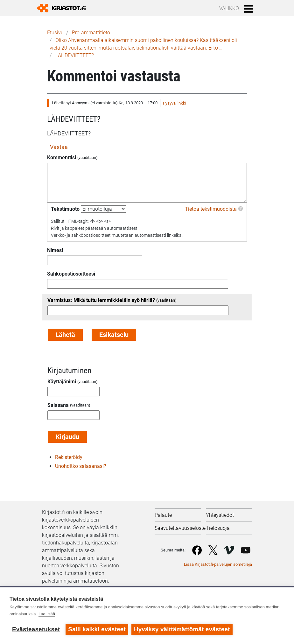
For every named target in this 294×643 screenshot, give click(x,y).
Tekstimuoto (65, 209)
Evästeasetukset (36, 629)
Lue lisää (46, 614)
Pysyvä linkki (174, 103)
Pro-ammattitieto (91, 33)
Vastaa (59, 147)
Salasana (58, 405)
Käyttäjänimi (61, 382)
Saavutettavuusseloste (180, 528)
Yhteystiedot (220, 515)
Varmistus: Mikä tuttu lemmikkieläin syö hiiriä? (101, 300)
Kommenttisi (61, 157)
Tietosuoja (218, 528)
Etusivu (55, 33)
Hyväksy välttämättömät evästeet (182, 629)
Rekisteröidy (68, 457)
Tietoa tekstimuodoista (211, 209)
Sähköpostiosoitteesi (71, 274)
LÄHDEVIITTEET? (74, 55)
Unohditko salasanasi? (80, 466)
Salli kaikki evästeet (97, 629)
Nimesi (55, 250)
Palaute (163, 515)
